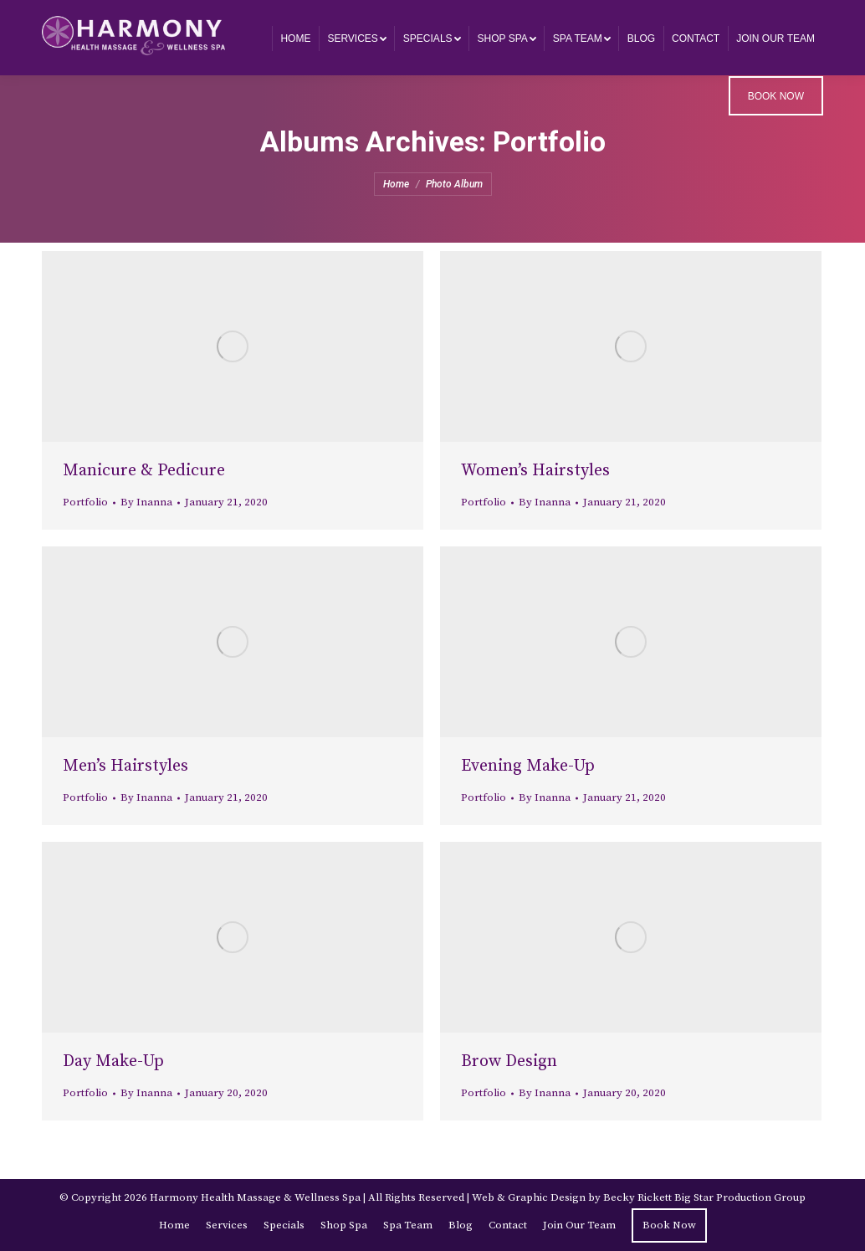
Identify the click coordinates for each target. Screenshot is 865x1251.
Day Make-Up (113, 1061)
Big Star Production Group (740, 1197)
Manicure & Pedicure (144, 470)
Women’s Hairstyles (535, 470)
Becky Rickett (637, 1197)
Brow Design (509, 1061)
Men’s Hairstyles (125, 766)
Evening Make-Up (528, 766)
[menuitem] (295, 38)
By (146, 502)
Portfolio (85, 502)
